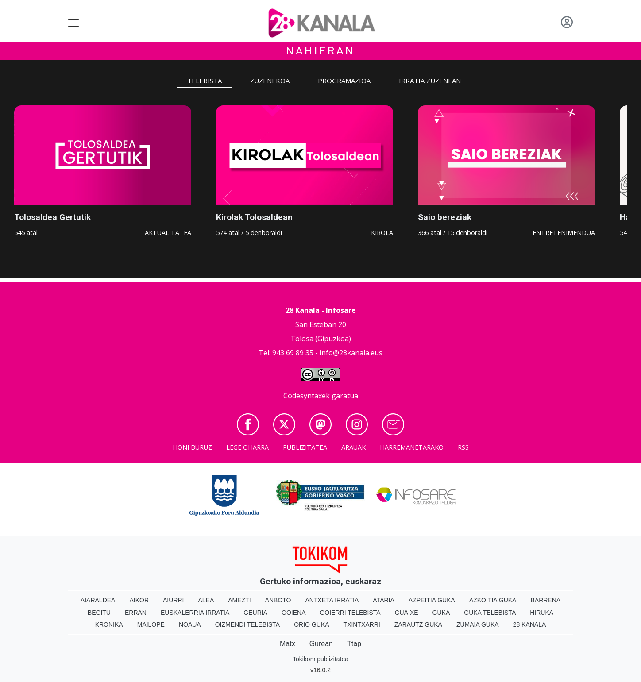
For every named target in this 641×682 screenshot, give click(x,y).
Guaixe (406, 612)
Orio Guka (311, 624)
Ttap (354, 643)
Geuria (255, 612)
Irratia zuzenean (430, 80)
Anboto (278, 600)
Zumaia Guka (477, 624)
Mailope (151, 624)
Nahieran (320, 51)
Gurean (321, 643)
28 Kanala (529, 624)
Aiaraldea (98, 600)
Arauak (353, 447)
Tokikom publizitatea (320, 659)
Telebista (204, 80)
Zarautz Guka (418, 624)
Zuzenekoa (270, 80)
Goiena (293, 612)
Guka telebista (490, 612)
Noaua (190, 624)
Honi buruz (192, 447)
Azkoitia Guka (493, 600)
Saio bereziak (444, 217)
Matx (287, 643)
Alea (206, 600)
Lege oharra (247, 447)
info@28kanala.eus (351, 353)
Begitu (99, 612)
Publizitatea (305, 447)
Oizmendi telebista (247, 624)
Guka (441, 612)
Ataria (383, 600)
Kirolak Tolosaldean (254, 217)
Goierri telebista (350, 612)
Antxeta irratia (332, 600)
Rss (463, 447)
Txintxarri (362, 624)
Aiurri (173, 600)
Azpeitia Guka (432, 600)
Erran (136, 612)
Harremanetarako (412, 447)
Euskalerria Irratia (195, 612)
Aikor (139, 600)
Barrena (545, 600)
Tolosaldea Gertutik (52, 217)
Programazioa (344, 80)
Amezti (239, 600)
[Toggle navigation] (73, 23)
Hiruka (541, 612)
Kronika (109, 624)
